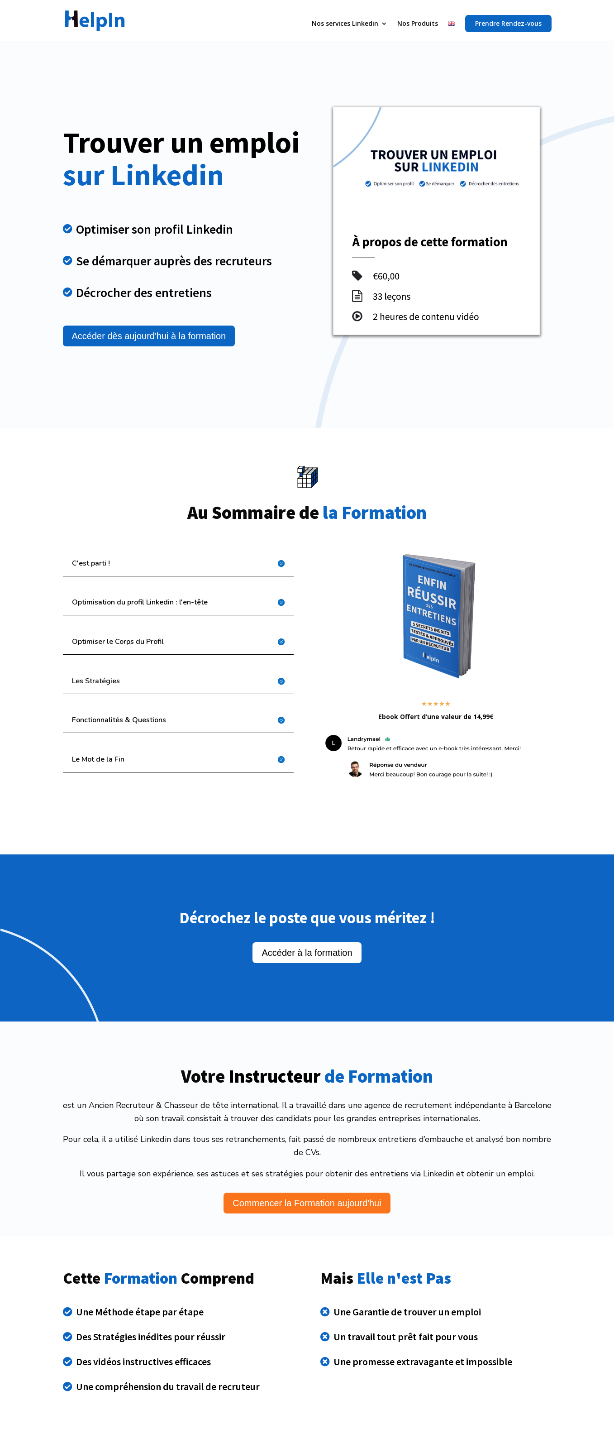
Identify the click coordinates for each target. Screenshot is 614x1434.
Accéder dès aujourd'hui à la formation (149, 336)
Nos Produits (417, 24)
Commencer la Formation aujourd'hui (307, 1203)
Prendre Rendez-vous (508, 23)
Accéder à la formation (307, 953)
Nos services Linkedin (345, 24)
